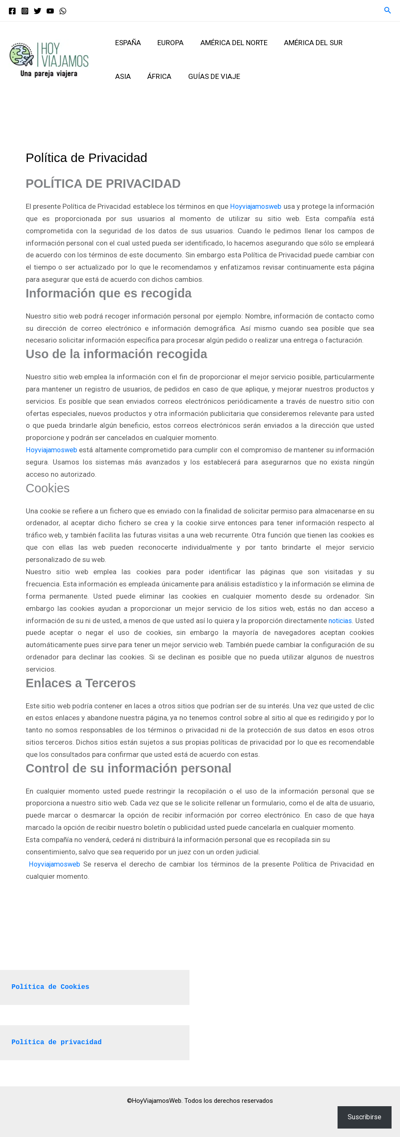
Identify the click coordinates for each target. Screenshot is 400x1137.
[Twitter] (37, 11)
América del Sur (305, 42)
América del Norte (228, 42)
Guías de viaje (178, 76)
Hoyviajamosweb (284, 206)
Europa (167, 42)
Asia (357, 42)
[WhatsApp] (63, 11)
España (127, 42)
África (126, 76)
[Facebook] (12, 11)
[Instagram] (25, 11)
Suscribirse (364, 1117)
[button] (388, 10)
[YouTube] (50, 11)
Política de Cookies (52, 987)
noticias (85, 632)
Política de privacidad (58, 1042)
